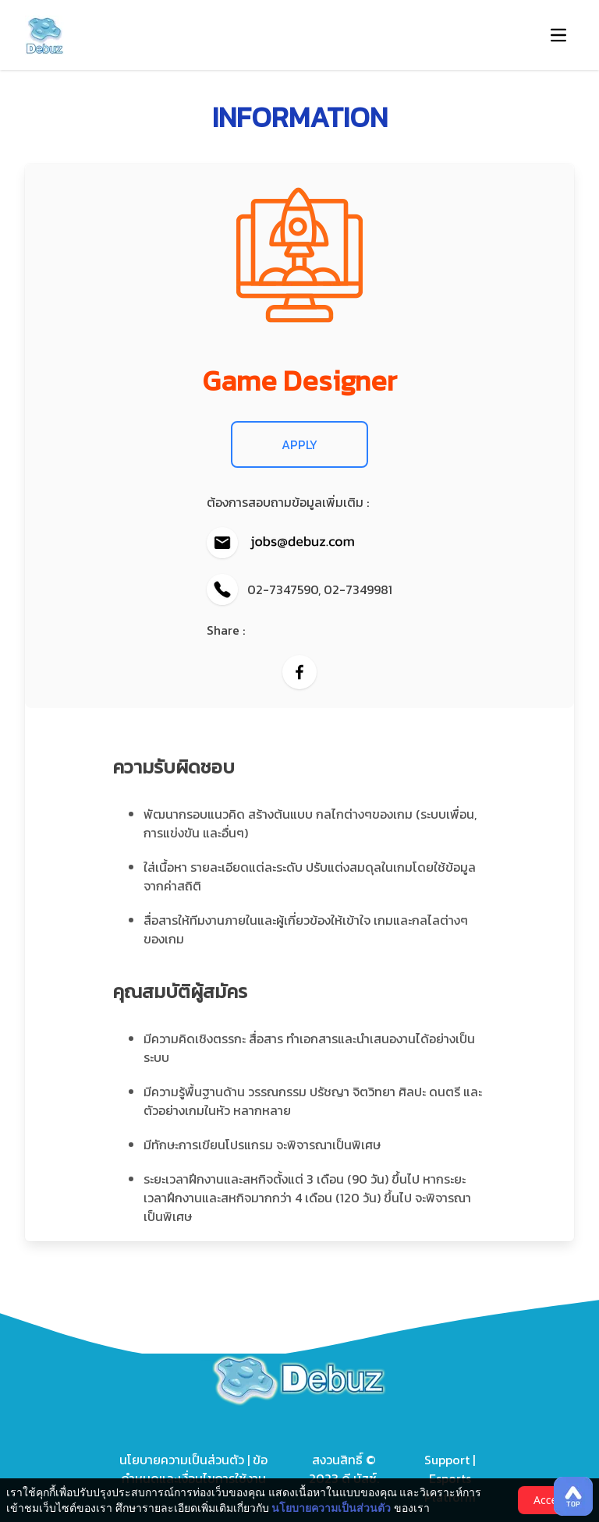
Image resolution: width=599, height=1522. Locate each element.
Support (447, 1459)
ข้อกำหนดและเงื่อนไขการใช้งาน (195, 1469)
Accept (550, 1499)
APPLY (299, 444)
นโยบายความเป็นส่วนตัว (183, 1459)
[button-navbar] (558, 35)
